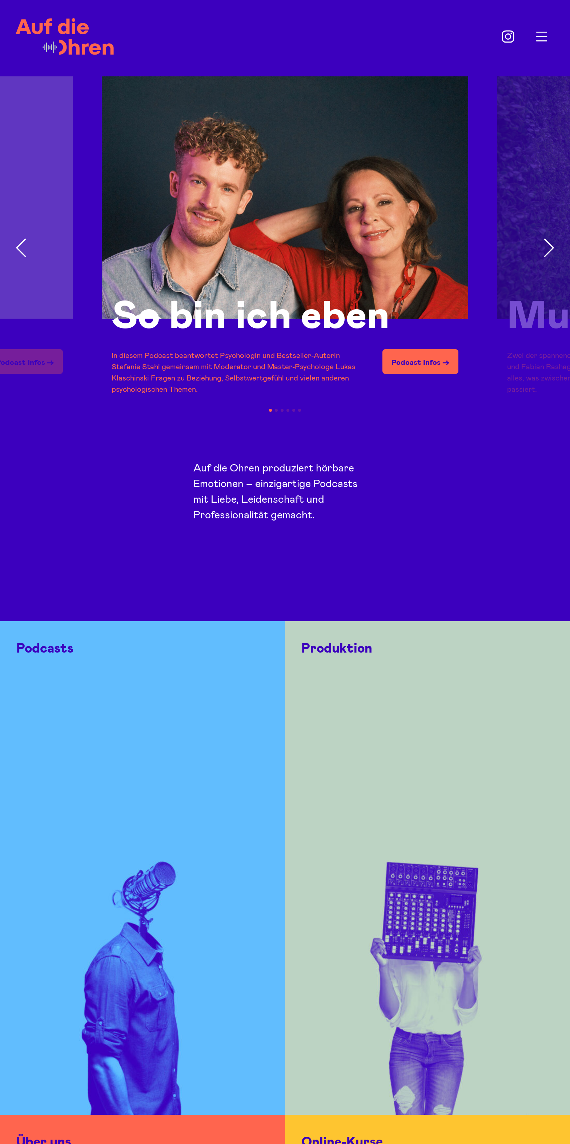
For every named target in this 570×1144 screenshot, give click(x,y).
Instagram (508, 36)
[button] (21, 248)
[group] (285, 245)
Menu (541, 36)
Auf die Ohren (65, 36)
